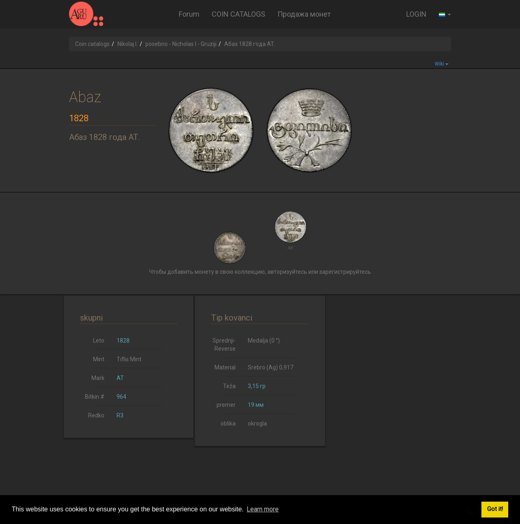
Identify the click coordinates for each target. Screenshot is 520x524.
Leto (98, 340)
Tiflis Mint (129, 359)
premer (226, 405)
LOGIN (416, 14)
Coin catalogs (92, 44)
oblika (228, 423)
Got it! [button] (495, 509)
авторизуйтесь (287, 272)
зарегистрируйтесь (345, 272)
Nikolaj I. (127, 44)
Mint (98, 359)
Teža (229, 386)
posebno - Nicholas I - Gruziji (181, 44)
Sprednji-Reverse (224, 344)
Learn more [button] (263, 509)
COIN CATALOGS (238, 14)
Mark (97, 378)
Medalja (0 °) (264, 340)
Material (225, 367)
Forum (189, 14)
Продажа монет (304, 14)
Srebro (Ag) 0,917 (270, 367)
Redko (96, 415)
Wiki (441, 64)
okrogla (257, 423)
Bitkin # (94, 396)
